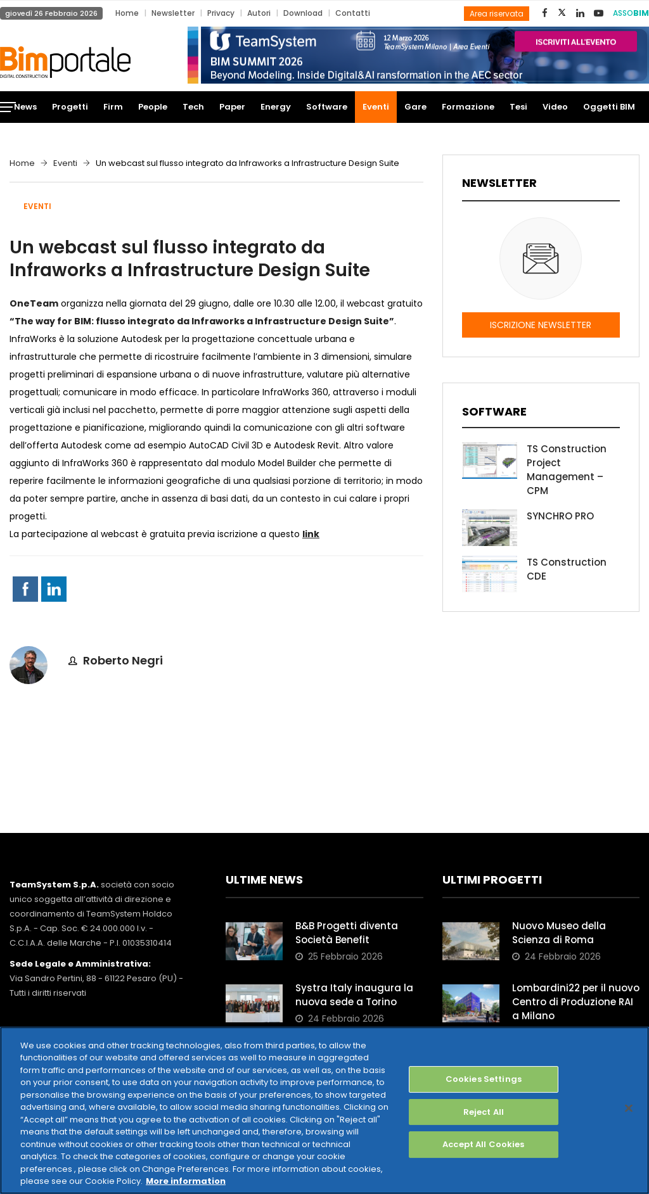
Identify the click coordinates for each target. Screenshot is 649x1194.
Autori (259, 13)
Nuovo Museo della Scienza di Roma (559, 932)
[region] (324, 1110)
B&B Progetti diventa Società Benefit (346, 932)
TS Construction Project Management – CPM (567, 469)
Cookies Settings (484, 1079)
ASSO (631, 13)
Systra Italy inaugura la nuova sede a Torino (354, 994)
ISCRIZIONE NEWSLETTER (540, 325)
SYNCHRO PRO (560, 516)
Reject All (483, 1112)
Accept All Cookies (483, 1144)
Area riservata (497, 13)
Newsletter (173, 13)
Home (127, 13)
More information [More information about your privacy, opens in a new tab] (186, 1181)
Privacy (221, 13)
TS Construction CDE (567, 569)
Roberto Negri (123, 660)
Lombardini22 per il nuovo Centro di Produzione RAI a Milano (575, 1001)
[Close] (629, 1108)
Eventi (65, 163)
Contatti (352, 13)
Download (303, 13)
